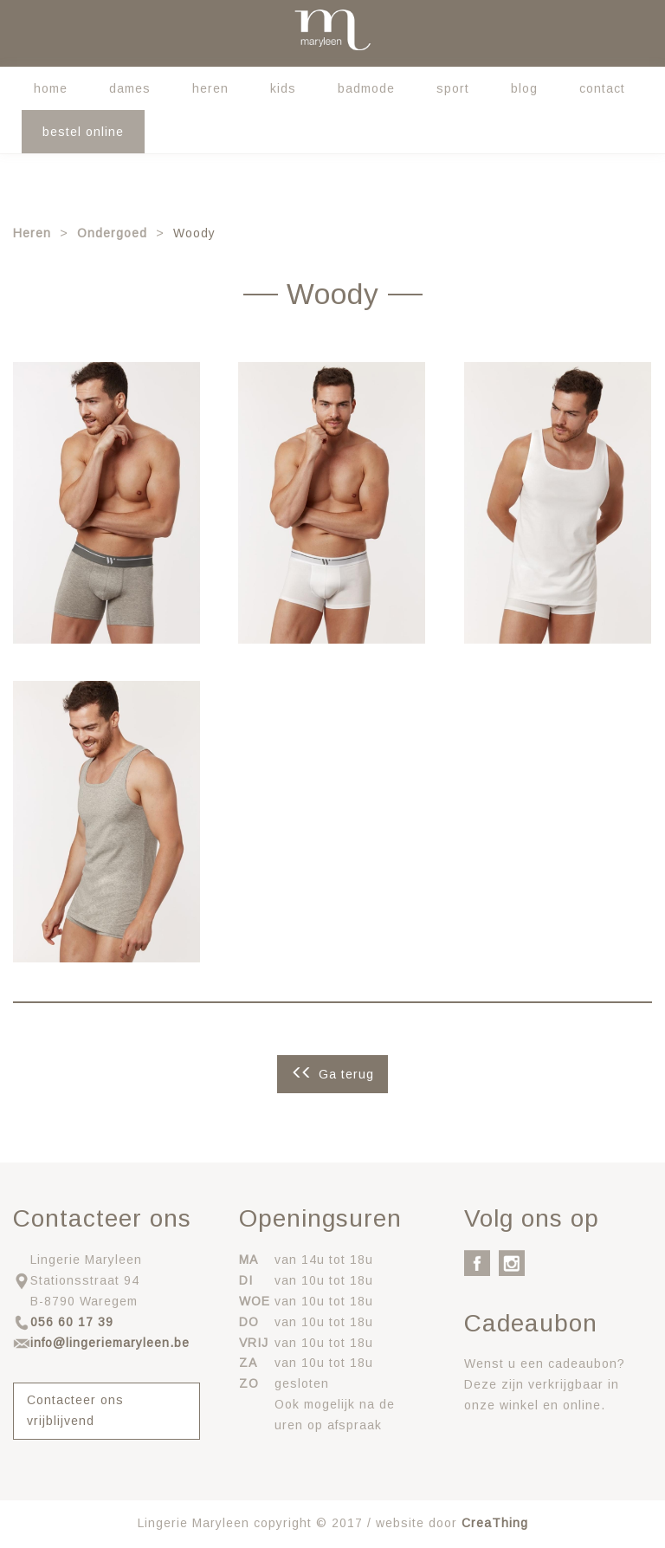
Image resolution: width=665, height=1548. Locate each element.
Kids (283, 88)
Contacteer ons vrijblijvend (75, 1410)
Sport (452, 88)
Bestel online (83, 132)
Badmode (366, 88)
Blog (524, 88)
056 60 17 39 (71, 1322)
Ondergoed (112, 233)
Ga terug (346, 1074)
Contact (602, 88)
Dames (130, 88)
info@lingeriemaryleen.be (110, 1343)
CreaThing (495, 1523)
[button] (106, 502)
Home (51, 88)
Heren (210, 88)
